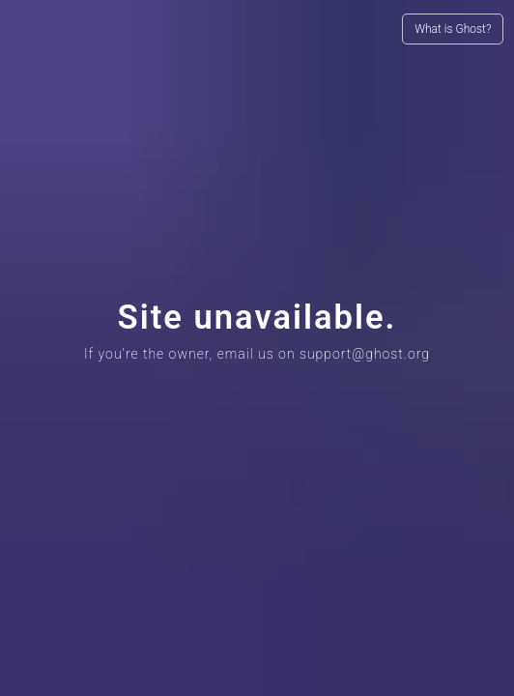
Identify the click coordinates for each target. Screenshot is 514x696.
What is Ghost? (452, 29)
